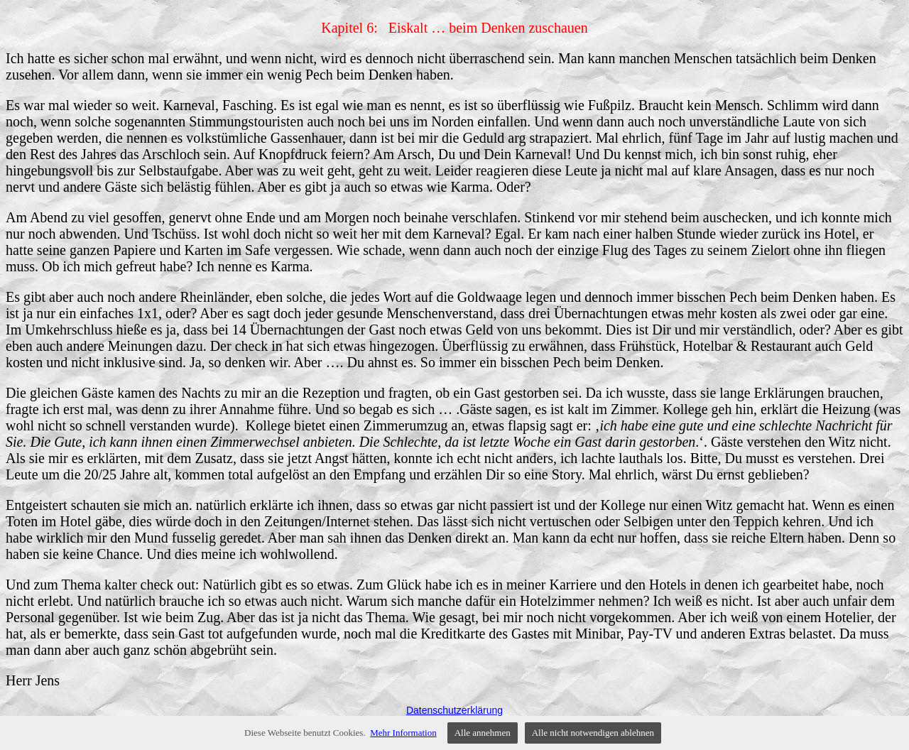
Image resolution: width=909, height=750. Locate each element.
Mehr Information (403, 732)
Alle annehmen (482, 732)
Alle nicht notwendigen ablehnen (593, 732)
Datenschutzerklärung (454, 710)
